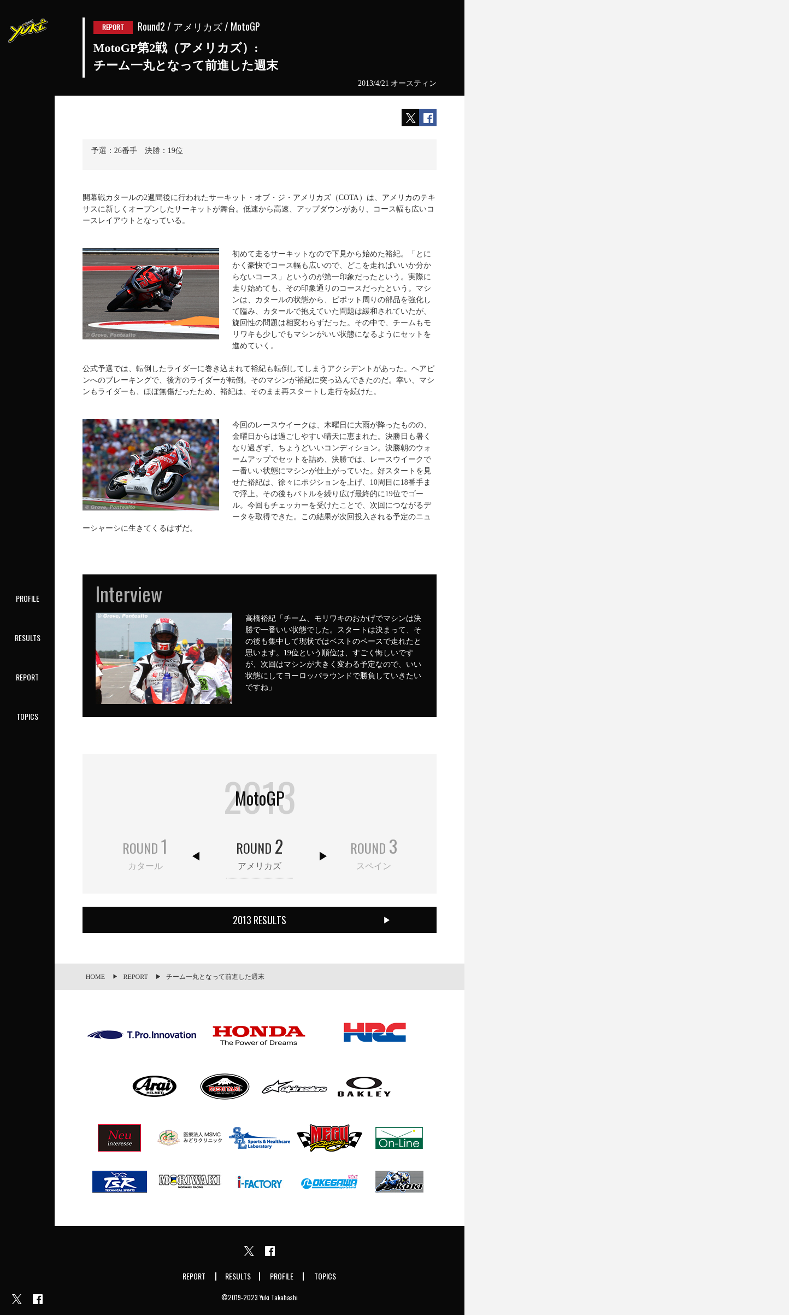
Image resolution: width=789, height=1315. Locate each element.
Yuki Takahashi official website (27, 27)
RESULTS (27, 637)
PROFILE (27, 598)
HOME (95, 977)
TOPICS (27, 716)
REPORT (27, 677)
